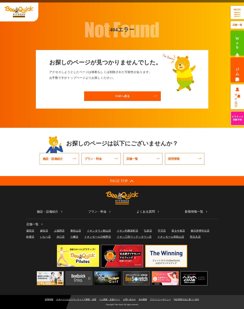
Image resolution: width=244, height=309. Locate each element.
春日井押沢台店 (200, 230)
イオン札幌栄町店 (127, 230)
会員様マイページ (237, 99)
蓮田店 (30, 230)
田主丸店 (195, 236)
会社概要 (143, 299)
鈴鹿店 (30, 236)
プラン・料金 (97, 211)
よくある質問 (145, 211)
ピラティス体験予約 (237, 118)
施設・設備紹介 (47, 211)
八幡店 (74, 236)
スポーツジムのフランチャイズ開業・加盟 (76, 299)
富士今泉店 (178, 230)
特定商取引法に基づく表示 (186, 299)
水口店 (61, 236)
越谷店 (44, 230)
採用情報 (49, 299)
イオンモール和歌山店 (170, 236)
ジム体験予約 (237, 70)
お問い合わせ (129, 299)
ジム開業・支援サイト (109, 299)
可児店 (162, 230)
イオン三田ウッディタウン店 (134, 236)
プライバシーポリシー (160, 299)
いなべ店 (45, 236)
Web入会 (237, 43)
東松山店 (75, 230)
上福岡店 (59, 230)
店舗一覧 (237, 25)
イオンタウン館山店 (99, 230)
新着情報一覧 (194, 211)
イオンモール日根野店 (97, 236)
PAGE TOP (122, 180)
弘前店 (148, 230)
